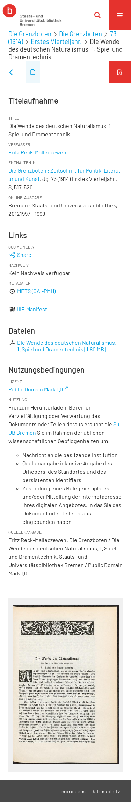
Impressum (73, 791)
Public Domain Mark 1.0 (35, 389)
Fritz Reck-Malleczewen (37, 152)
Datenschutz (106, 791)
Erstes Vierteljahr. (56, 41)
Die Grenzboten (29, 34)
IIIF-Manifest (32, 309)
